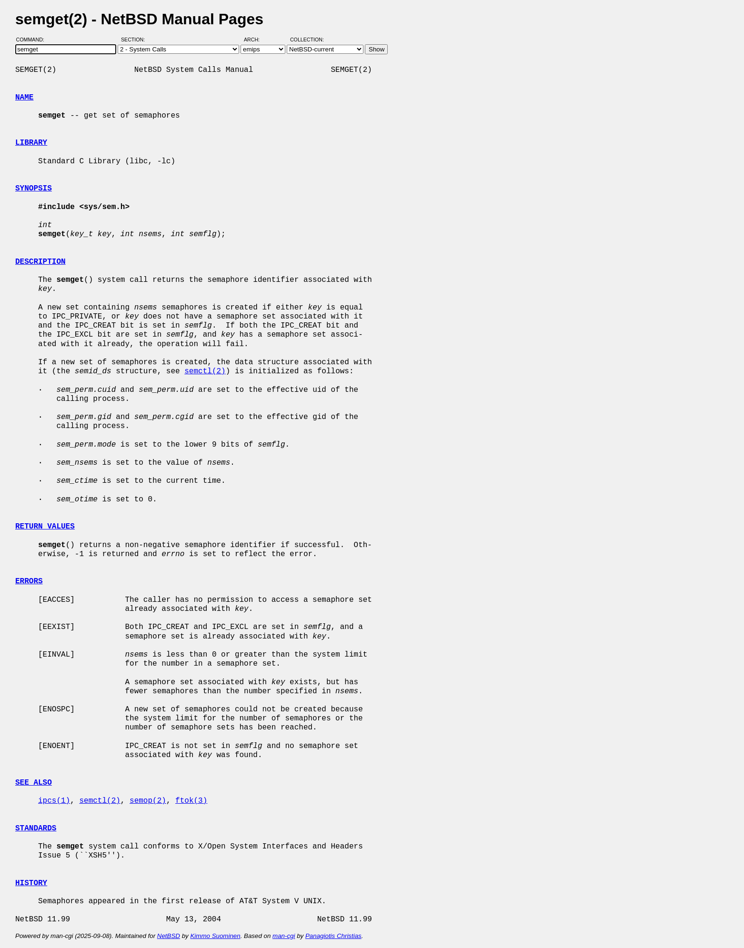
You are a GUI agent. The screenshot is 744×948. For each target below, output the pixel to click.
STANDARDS (35, 828)
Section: (135, 39)
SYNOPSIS (33, 188)
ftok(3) (191, 801)
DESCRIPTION (40, 262)
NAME (24, 97)
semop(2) (148, 801)
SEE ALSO (33, 783)
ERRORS (29, 581)
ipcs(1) (54, 801)
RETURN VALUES (45, 526)
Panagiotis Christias (333, 935)
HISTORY (31, 883)
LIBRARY (31, 143)
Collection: (307, 39)
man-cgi (283, 935)
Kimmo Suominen (215, 935)
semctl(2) (204, 371)
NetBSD (168, 935)
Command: (33, 39)
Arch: (256, 39)
